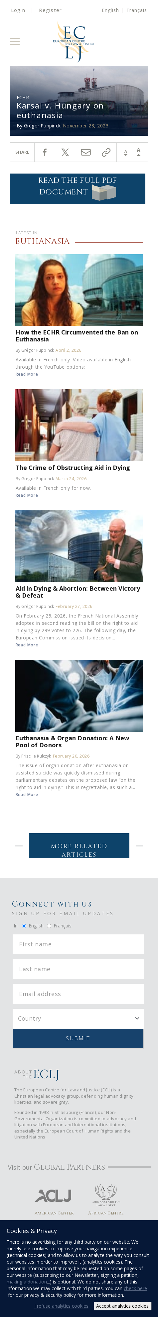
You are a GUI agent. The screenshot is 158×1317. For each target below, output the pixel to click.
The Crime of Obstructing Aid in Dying (73, 467)
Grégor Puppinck (42, 125)
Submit (78, 1038)
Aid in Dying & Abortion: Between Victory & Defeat (78, 591)
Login (18, 10)
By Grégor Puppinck (35, 350)
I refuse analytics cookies (61, 1306)
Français (136, 10)
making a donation (27, 1282)
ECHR (23, 97)
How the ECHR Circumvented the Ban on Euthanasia (77, 335)
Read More (27, 374)
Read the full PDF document (77, 188)
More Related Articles (79, 850)
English (110, 10)
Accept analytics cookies (122, 1306)
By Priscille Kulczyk (33, 756)
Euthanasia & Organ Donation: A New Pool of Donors (72, 741)
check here (135, 1288)
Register (50, 10)
